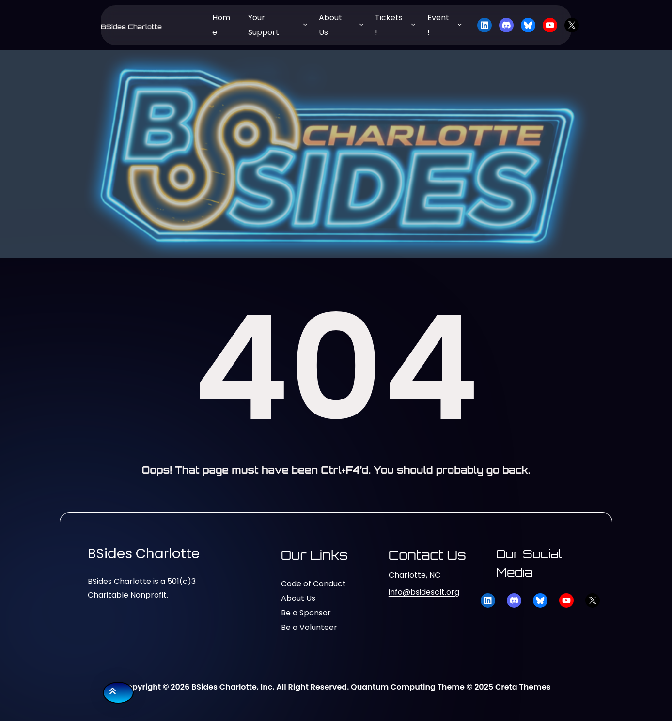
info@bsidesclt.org (424, 592)
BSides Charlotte (131, 27)
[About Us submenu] (361, 24)
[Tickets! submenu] (413, 24)
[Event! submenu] (459, 24)
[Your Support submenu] (305, 24)
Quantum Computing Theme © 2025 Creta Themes (450, 686)
